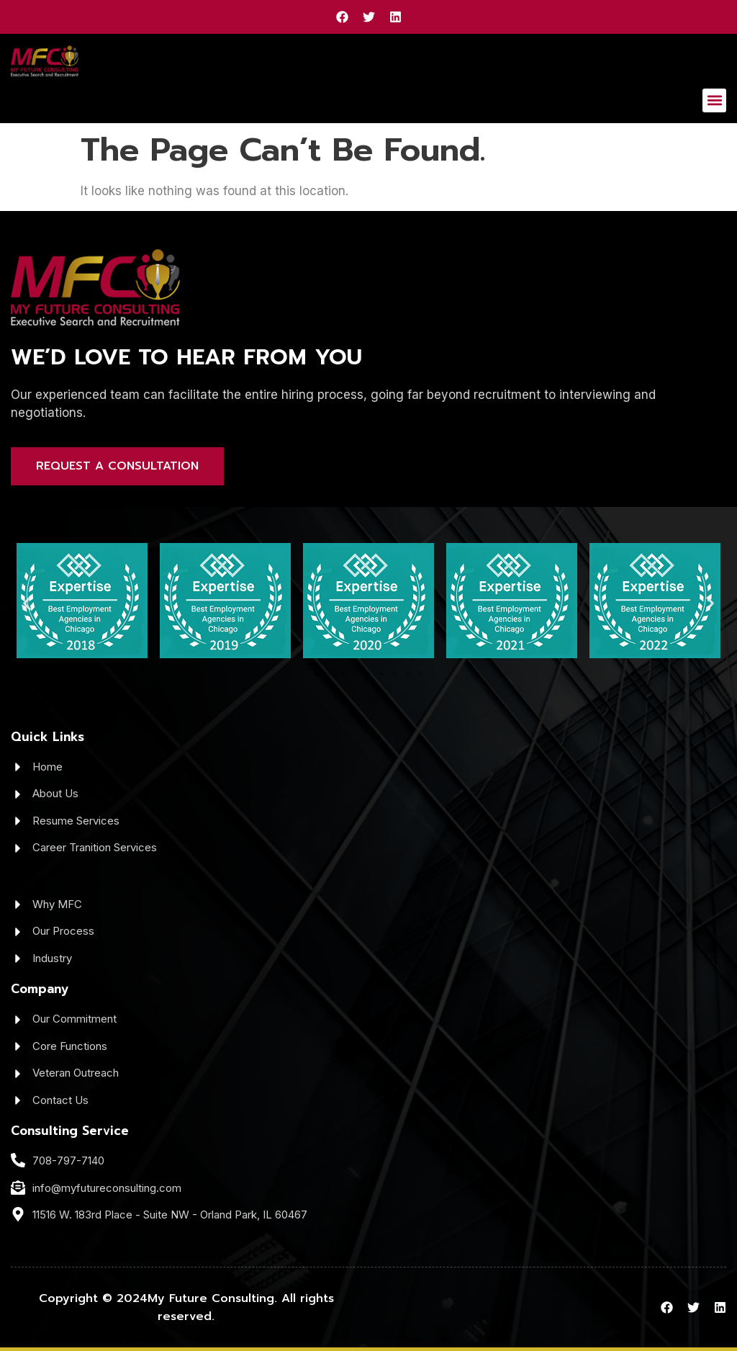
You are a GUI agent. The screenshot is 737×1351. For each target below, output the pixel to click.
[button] (714, 100)
